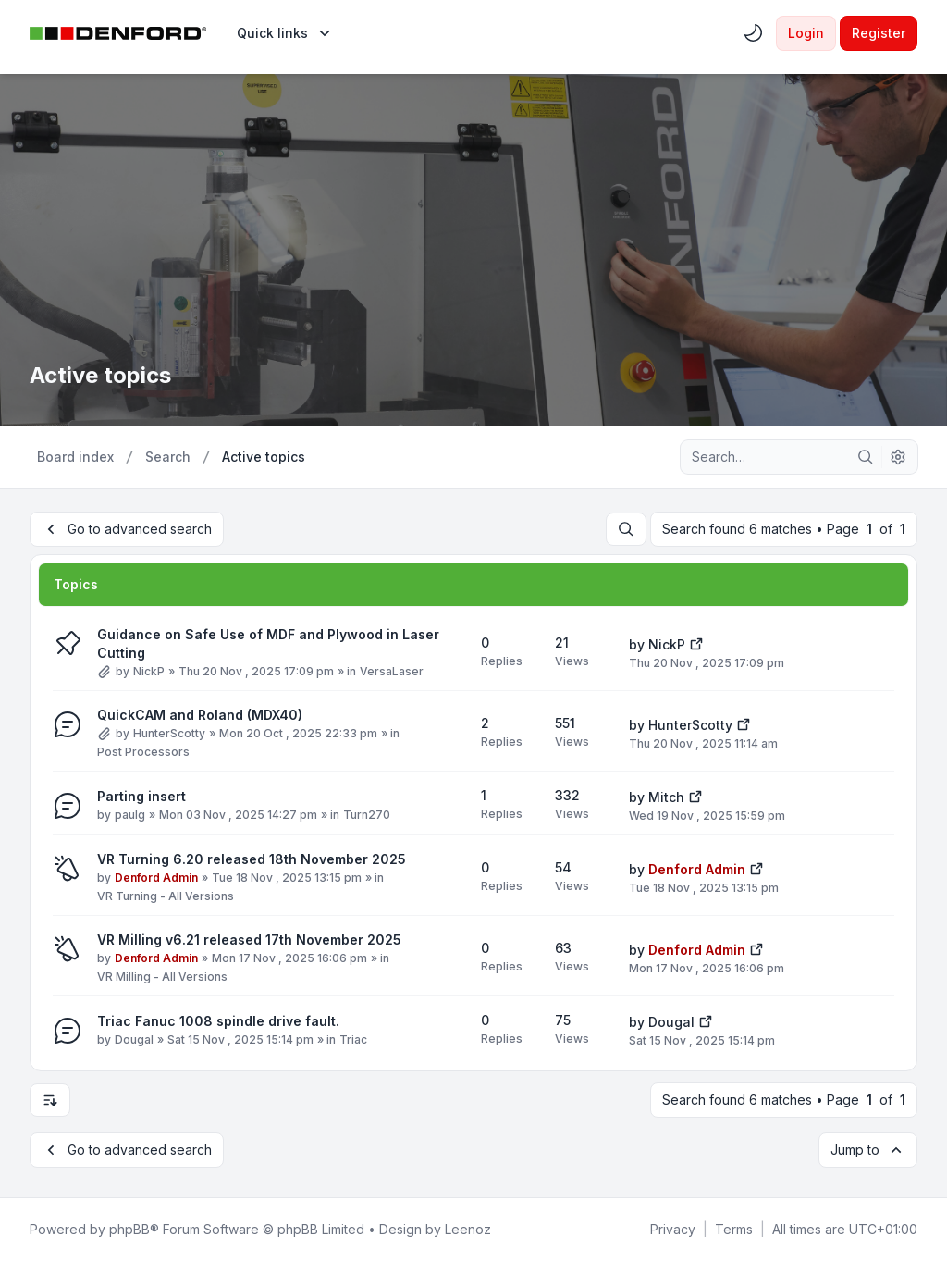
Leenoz (468, 1229)
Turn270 (366, 815)
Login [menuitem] (806, 33)
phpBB (129, 1229)
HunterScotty (169, 733)
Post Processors (143, 752)
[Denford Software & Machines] (118, 33)
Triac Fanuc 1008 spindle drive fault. (218, 1021)
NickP (149, 671)
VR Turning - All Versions (165, 896)
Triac (353, 1039)
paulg (130, 815)
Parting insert (141, 796)
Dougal (134, 1039)
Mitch (666, 797)
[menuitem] (285, 33)
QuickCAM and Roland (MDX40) (199, 715)
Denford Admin (156, 877)
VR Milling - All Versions (162, 976)
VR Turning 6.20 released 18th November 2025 (251, 859)
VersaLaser (392, 671)
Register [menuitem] (878, 33)
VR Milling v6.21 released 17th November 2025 (249, 939)
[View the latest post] (696, 642)
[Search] (865, 457)
